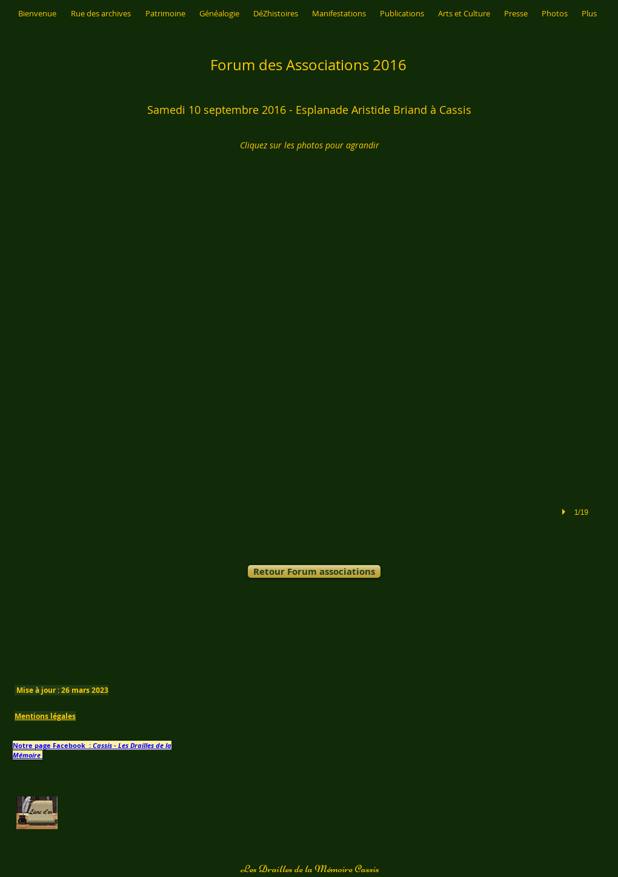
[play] (565, 512)
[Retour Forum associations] (314, 571)
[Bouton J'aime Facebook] (323, 613)
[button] (306, 375)
